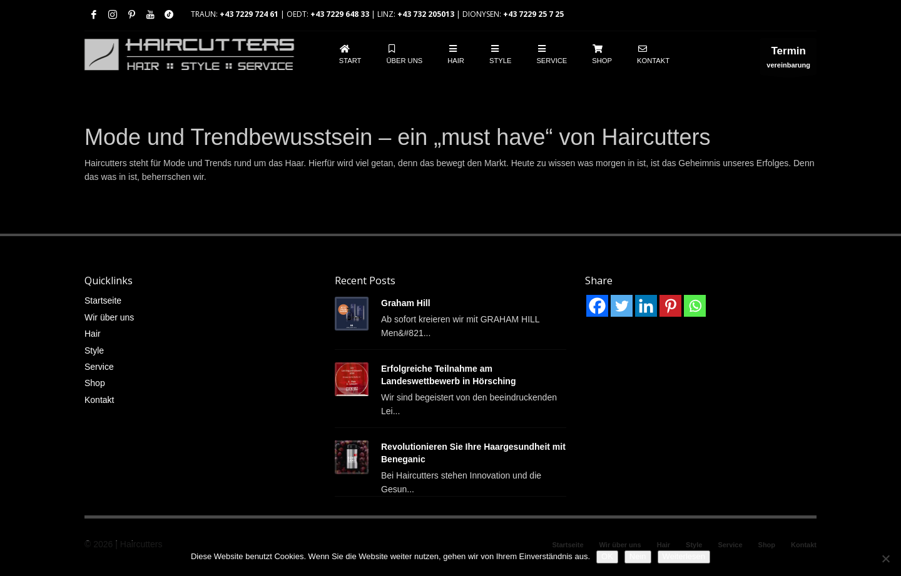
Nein (637, 556)
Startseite (102, 300)
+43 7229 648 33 (339, 14)
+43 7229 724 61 (249, 14)
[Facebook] (597, 306)
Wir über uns (109, 317)
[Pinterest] (670, 306)
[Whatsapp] (695, 306)
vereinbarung (788, 59)
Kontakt (99, 400)
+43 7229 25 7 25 (533, 14)
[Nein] (885, 558)
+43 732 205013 (425, 14)
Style (94, 350)
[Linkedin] (646, 306)
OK (607, 556)
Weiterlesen (684, 556)
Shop (94, 383)
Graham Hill (405, 303)
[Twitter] (622, 306)
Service (99, 367)
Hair (92, 334)
